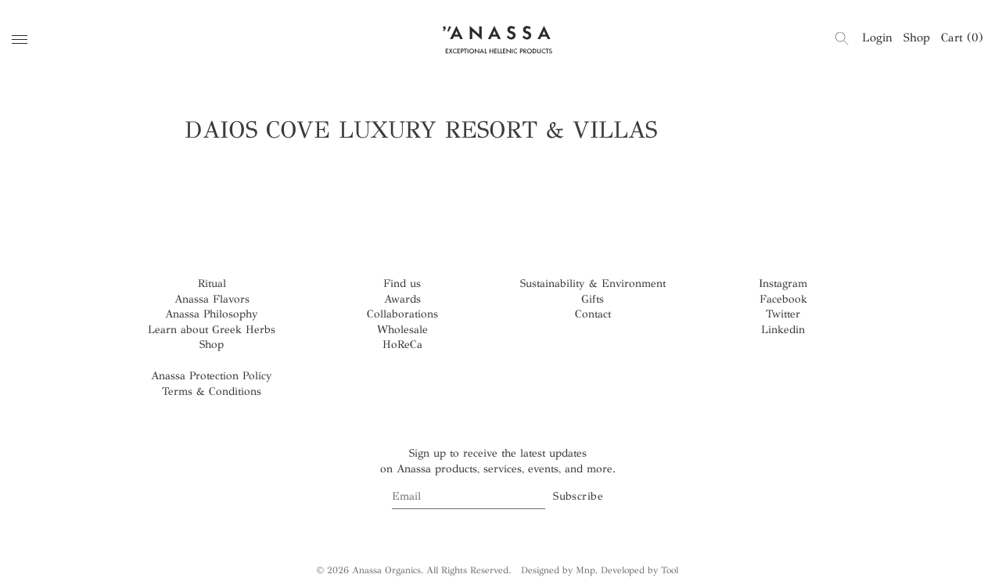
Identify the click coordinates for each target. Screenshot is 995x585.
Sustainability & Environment (593, 283)
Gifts (592, 299)
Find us (402, 283)
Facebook (783, 299)
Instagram (783, 283)
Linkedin (783, 329)
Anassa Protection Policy (211, 375)
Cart (962, 37)
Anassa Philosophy (211, 314)
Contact (593, 314)
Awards (402, 299)
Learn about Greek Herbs (211, 329)
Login (877, 38)
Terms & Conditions (211, 391)
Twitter (783, 314)
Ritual (212, 283)
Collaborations (402, 314)
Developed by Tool (639, 570)
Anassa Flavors (212, 299)
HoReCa (402, 344)
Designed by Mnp (558, 570)
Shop (916, 38)
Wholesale (402, 329)
